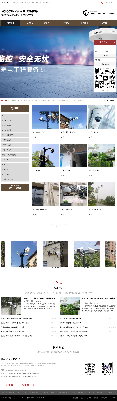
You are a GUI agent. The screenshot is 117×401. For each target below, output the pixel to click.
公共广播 (5, 160)
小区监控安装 (93, 132)
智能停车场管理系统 (9, 155)
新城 (105, 392)
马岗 (48, 392)
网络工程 (5, 164)
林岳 (101, 392)
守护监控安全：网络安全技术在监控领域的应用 (16, 318)
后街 (97, 392)
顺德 (18, 392)
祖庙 (75, 392)
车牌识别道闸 (105, 398)
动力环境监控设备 (39, 132)
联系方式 (103, 23)
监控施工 (96, 398)
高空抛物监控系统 (67, 209)
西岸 (71, 392)
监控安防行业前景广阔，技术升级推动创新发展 (16, 336)
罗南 (37, 392)
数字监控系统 (6, 130)
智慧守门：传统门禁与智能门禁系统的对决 (39, 298)
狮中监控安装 (89, 268)
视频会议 (5, 169)
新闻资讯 (84, 23)
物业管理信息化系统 (24, 100)
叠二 (14, 392)
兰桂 (41, 392)
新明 (90, 392)
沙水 (22, 392)
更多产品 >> (58, 226)
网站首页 (10, 23)
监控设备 (54, 100)
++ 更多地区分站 (111, 392)
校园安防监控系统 (36, 100)
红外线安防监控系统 (95, 209)
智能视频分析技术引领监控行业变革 (12, 327)
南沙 (82, 392)
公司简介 (66, 23)
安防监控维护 (37, 171)
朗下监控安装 (58, 268)
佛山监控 (5, 2)
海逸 (44, 392)
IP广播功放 (74, 100)
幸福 (94, 392)
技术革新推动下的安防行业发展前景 (12, 331)
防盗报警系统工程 (8, 135)
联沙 (26, 392)
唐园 (7, 392)
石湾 (63, 392)
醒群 (10, 392)
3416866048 (22, 370)
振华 (52, 392)
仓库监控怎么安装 (83, 100)
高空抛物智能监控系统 (40, 209)
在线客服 (97, 60)
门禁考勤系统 (6, 140)
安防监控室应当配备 (64, 100)
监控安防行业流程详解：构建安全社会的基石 (15, 323)
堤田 (56, 392)
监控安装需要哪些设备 (68, 132)
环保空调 (112, 398)
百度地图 (90, 398)
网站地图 (83, 398)
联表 (3, 392)
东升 (29, 392)
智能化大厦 (6, 174)
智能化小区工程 (7, 179)
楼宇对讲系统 (6, 145)
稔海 (67, 392)
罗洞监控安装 (26, 268)
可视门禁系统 (6, 150)
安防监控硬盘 (65, 171)
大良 (86, 392)
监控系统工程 (6, 120)
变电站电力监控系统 (95, 171)
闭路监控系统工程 (8, 125)
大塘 (60, 392)
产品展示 (29, 23)
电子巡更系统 (46, 100)
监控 (3, 115)
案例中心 (47, 23)
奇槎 (33, 392)
